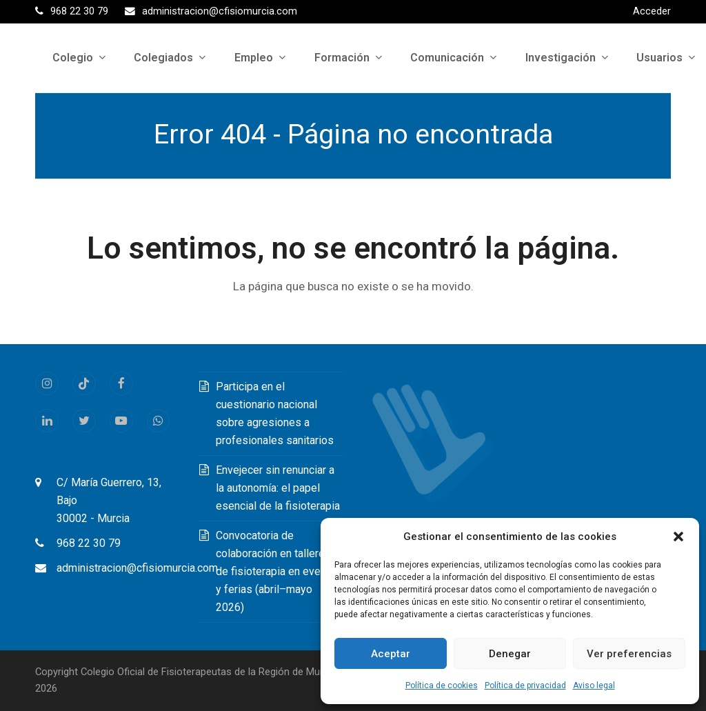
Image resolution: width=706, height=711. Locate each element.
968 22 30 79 (89, 543)
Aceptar (390, 654)
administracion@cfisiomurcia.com (137, 567)
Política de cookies (441, 685)
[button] (678, 536)
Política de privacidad (525, 685)
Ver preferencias (629, 654)
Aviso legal (594, 685)
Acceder (652, 11)
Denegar (510, 654)
